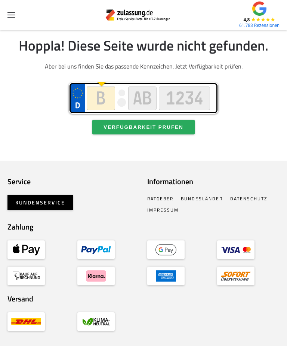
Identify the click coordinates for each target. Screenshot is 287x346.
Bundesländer (202, 198)
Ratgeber (160, 198)
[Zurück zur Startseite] (143, 15)
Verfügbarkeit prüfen (143, 127)
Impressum (163, 209)
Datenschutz (248, 198)
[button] (11, 15)
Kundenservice (40, 202)
